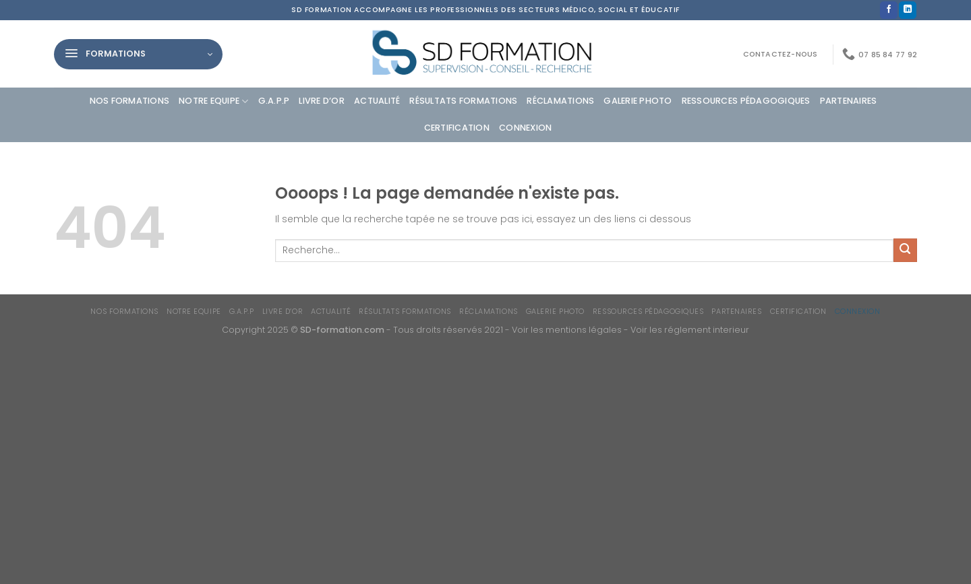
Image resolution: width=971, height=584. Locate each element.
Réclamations (560, 100)
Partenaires (848, 100)
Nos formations (130, 100)
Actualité (377, 100)
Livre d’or (322, 100)
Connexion (525, 127)
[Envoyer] (905, 250)
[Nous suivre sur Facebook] (889, 10)
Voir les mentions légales (567, 329)
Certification (457, 127)
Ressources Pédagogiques (746, 100)
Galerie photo (638, 100)
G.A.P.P (274, 100)
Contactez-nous (780, 54)
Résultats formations (463, 100)
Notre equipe (214, 101)
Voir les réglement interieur (689, 329)
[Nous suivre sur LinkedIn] (907, 10)
